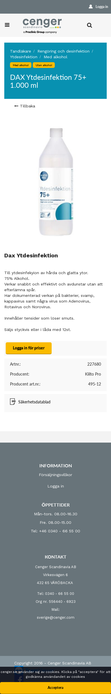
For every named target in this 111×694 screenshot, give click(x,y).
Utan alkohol (44, 65)
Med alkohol (55, 57)
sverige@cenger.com (55, 617)
